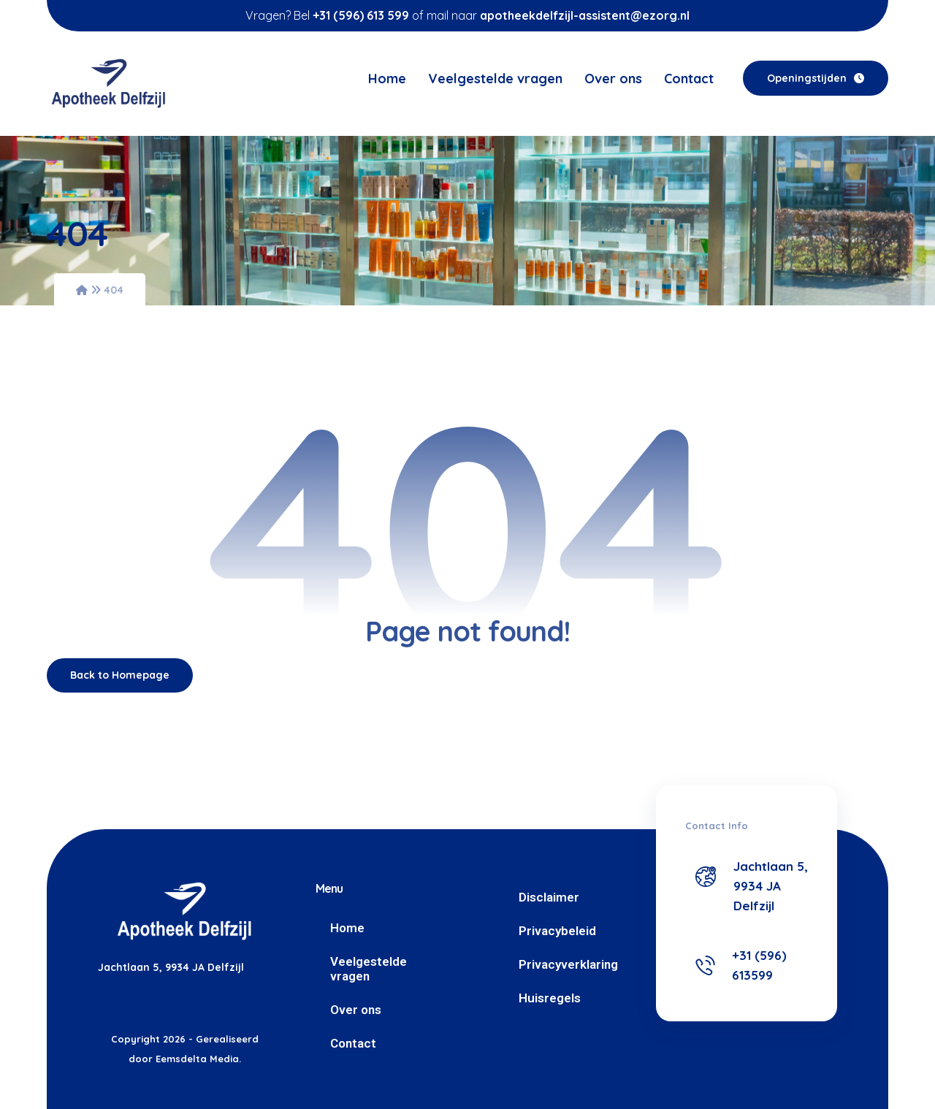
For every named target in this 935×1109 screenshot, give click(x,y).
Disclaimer (549, 897)
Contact (353, 1043)
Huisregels (550, 998)
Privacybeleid (557, 930)
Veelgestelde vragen (368, 968)
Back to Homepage (119, 675)
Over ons (355, 1009)
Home (347, 928)
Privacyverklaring (568, 964)
